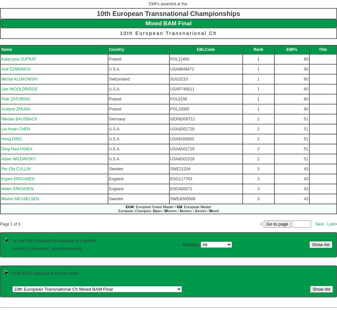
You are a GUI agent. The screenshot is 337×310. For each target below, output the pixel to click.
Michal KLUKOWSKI (19, 79)
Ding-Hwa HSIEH (16, 149)
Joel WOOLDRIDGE (19, 89)
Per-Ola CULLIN (15, 169)
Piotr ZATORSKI (15, 99)
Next (320, 224)
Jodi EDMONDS (15, 69)
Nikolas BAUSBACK (19, 119)
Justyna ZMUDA (15, 109)
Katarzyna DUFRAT (18, 59)
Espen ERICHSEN (17, 179)
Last (331, 224)
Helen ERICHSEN (17, 189)
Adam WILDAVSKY (18, 159)
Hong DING (11, 139)
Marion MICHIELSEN (20, 199)
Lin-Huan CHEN (15, 129)
